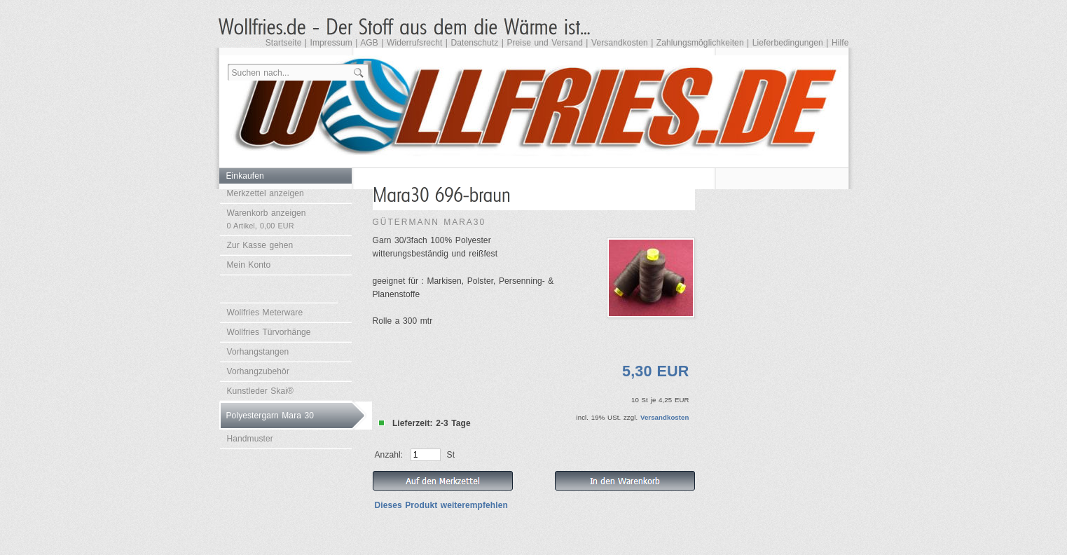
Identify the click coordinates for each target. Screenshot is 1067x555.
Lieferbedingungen (787, 43)
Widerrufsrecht (414, 43)
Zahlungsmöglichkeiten (700, 43)
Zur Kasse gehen (260, 245)
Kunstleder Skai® (260, 391)
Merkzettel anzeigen (265, 193)
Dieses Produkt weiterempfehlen (441, 505)
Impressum (331, 43)
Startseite (284, 43)
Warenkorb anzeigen (266, 219)
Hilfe (840, 43)
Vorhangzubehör (258, 371)
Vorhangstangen (258, 352)
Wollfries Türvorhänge (269, 332)
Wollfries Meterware (265, 312)
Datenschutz (474, 43)
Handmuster (250, 439)
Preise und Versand (545, 43)
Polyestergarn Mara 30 (270, 415)
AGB (369, 43)
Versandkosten (619, 43)
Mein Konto (249, 265)
